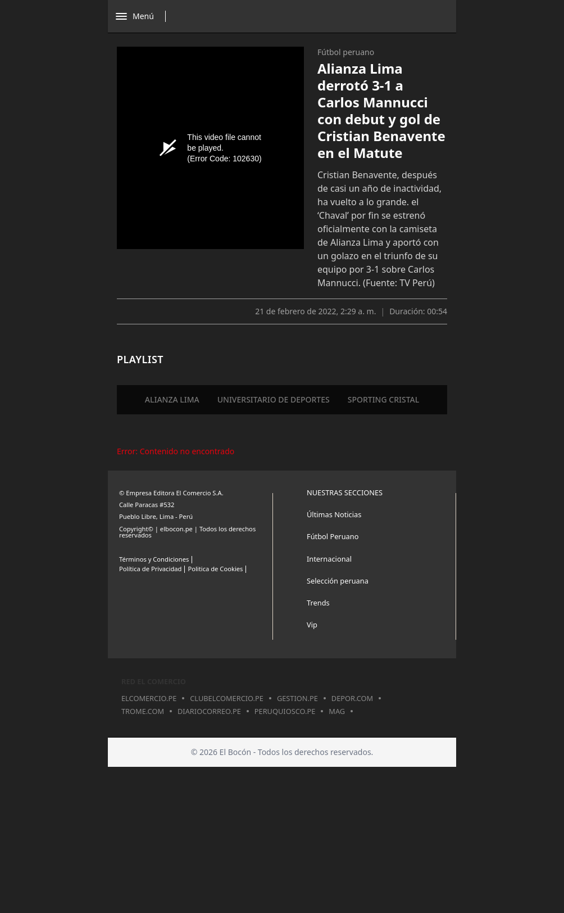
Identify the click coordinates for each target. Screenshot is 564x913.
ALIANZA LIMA (172, 399)
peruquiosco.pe (284, 711)
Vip (312, 625)
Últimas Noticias (334, 514)
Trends (318, 603)
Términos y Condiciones (154, 559)
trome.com (142, 711)
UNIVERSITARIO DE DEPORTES (273, 399)
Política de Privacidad (150, 568)
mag (337, 711)
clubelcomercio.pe (226, 698)
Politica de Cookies (215, 568)
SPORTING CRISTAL (384, 399)
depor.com (352, 698)
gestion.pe (297, 698)
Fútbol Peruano (332, 536)
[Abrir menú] (143, 16)
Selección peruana (338, 581)
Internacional (329, 559)
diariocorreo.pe (209, 711)
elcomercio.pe (148, 698)
